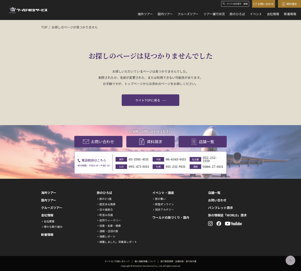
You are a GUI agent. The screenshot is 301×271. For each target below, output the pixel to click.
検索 (245, 4)
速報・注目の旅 (108, 231)
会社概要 (49, 221)
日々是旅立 (106, 209)
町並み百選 (106, 215)
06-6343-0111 (176, 159)
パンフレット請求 (220, 207)
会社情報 (273, 13)
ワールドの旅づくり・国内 (170, 217)
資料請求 (289, 4)
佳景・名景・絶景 (110, 226)
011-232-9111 (175, 166)
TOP (44, 27)
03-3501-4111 (139, 159)
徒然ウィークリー (110, 220)
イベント (256, 13)
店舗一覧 (202, 142)
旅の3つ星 (105, 199)
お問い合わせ (263, 4)
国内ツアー (165, 13)
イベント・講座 (163, 192)
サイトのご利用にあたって (117, 261)
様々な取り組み (53, 227)
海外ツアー (145, 13)
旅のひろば (237, 13)
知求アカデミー (164, 209)
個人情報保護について (145, 261)
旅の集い (160, 199)
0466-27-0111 (213, 166)
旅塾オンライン (164, 204)
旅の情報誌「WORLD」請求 (227, 215)
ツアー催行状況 (214, 13)
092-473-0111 (139, 166)
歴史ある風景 (107, 204)
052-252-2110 (210, 159)
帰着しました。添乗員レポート (118, 242)
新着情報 (290, 13)
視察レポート (107, 236)
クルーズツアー (188, 13)
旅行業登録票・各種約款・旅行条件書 (178, 261)
